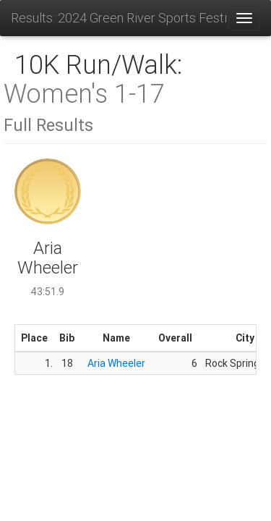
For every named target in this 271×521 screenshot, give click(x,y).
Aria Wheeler (116, 363)
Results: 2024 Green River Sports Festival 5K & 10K (119, 17)
